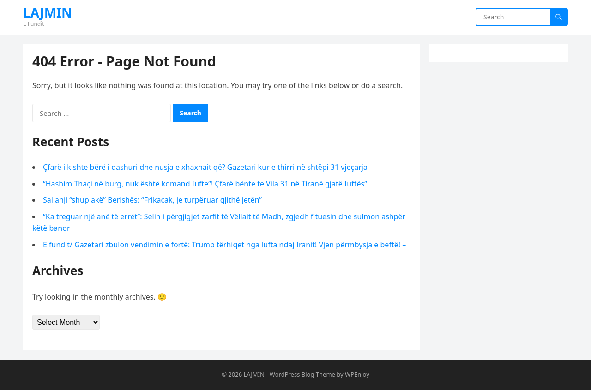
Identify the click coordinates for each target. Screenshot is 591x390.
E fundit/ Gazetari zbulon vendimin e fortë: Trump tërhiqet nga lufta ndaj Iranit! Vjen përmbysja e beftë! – (224, 245)
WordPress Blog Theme (302, 374)
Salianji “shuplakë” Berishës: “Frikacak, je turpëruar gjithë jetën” (152, 200)
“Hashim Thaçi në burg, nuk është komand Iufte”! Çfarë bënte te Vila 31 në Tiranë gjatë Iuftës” (205, 184)
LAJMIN (47, 12)
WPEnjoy (357, 374)
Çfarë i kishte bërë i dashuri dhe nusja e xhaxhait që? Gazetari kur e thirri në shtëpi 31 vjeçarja (205, 167)
